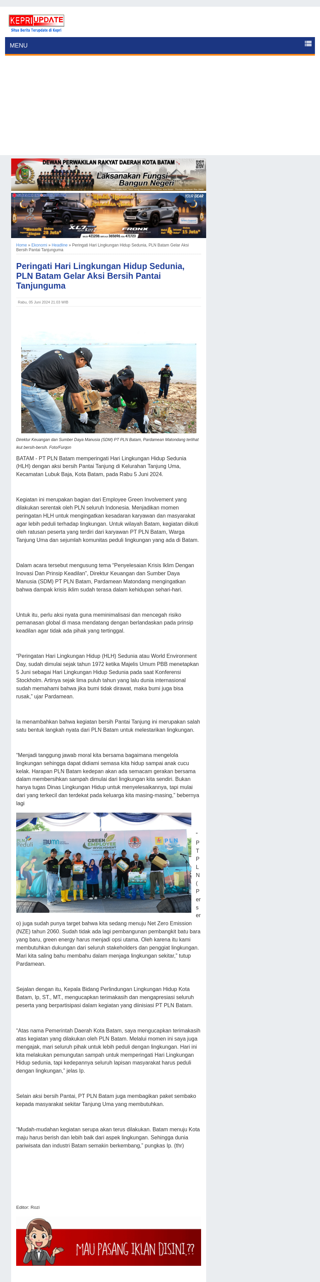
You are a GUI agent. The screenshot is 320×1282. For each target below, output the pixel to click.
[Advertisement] (160, 108)
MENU (19, 45)
